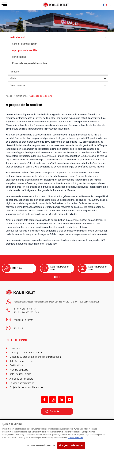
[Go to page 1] (55, 277)
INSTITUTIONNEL (17, 340)
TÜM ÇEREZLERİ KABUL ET (71, 445)
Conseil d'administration (24, 43)
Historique (15, 348)
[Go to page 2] (57, 277)
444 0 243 (18, 312)
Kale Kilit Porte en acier (59, 268)
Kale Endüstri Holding (20, 374)
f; (44, 399)
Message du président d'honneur (26, 352)
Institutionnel (17, 37)
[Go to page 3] (59, 277)
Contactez (55, 411)
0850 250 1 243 (31, 312)
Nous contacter (18, 85)
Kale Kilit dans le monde (22, 361)
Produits (14, 71)
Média (13, 78)
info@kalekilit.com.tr (23, 320)
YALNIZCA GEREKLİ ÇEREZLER (41, 445)
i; (52, 399)
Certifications (19, 56)
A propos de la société (25, 50)
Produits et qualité (19, 369)
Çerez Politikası (75, 437)
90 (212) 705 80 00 (22, 309)
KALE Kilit (17, 268)
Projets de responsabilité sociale (29, 63)
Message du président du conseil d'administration (35, 356)
